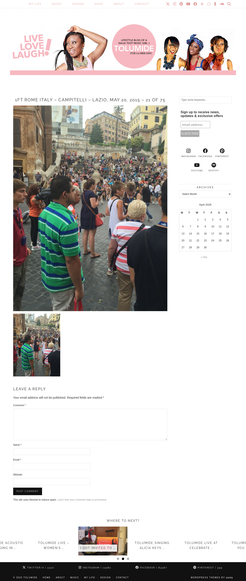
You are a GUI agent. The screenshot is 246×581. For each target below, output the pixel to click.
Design (78, 4)
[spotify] (213, 167)
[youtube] (196, 167)
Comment (19, 405)
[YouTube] (188, 4)
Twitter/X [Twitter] (38, 567)
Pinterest (207, 567)
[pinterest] (222, 153)
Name (17, 444)
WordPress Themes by (212, 577)
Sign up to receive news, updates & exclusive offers (202, 114)
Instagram (95, 567)
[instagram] (188, 153)
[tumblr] (215, 4)
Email (17, 459)
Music (57, 4)
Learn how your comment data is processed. (82, 499)
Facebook (151, 567)
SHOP (99, 4)
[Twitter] (168, 4)
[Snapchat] (209, 4)
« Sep (204, 257)
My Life (35, 4)
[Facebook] (195, 4)
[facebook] (205, 153)
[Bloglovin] (202, 4)
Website (17, 474)
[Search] (229, 4)
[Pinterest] (181, 4)
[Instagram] (175, 4)
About (118, 4)
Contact (142, 4)
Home (47, 577)
